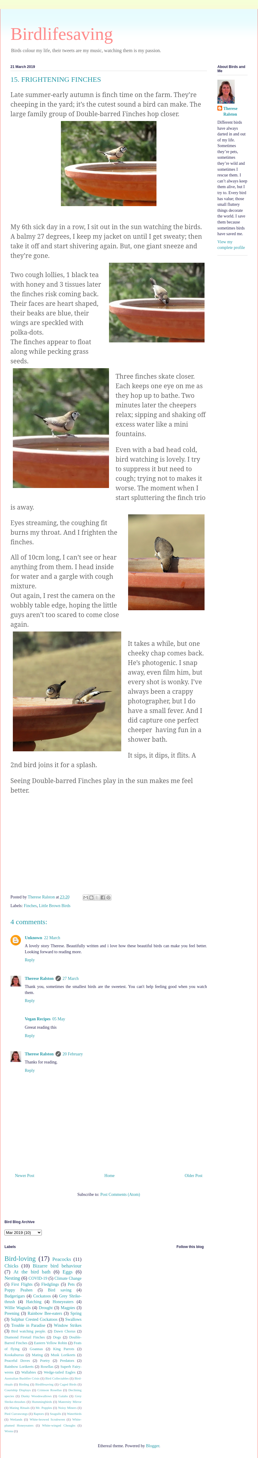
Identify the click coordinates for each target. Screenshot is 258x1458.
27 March (71, 978)
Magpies (68, 1308)
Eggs (68, 1272)
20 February (73, 1054)
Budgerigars (14, 1296)
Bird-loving (20, 1258)
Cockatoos (42, 1296)
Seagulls (55, 1413)
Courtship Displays (17, 1390)
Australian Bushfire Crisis (21, 1378)
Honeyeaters (63, 1302)
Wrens (8, 1431)
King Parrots (63, 1349)
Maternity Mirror (70, 1401)
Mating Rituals (20, 1407)
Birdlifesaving (61, 34)
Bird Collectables (57, 1378)
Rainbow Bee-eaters (45, 1313)
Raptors (38, 1413)
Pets (71, 1284)
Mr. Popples (44, 1407)
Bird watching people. (28, 1331)
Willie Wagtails (17, 1308)
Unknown (33, 938)
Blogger (152, 1446)
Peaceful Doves (17, 1361)
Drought (46, 1308)
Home (110, 1175)
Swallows (73, 1319)
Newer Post (24, 1175)
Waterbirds (74, 1413)
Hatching (33, 1302)
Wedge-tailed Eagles (60, 1372)
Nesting (12, 1278)
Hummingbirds (42, 1401)
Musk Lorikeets (63, 1355)
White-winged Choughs (59, 1425)
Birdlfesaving (44, 1384)
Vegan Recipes (37, 1019)
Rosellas (47, 1367)
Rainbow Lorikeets (18, 1367)
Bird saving (59, 1290)
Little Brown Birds (54, 905)
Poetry (45, 1361)
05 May (58, 1019)
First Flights (22, 1284)
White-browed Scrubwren (47, 1419)
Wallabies (28, 1372)
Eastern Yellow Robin (50, 1343)
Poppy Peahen (18, 1290)
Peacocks (61, 1259)
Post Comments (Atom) (120, 1194)
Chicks (11, 1266)
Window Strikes (68, 1325)
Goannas (36, 1349)
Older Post (194, 1175)
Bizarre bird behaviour (57, 1266)
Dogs (57, 1337)
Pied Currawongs (16, 1413)
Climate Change (68, 1278)
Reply (30, 960)
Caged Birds (68, 1384)
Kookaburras (14, 1355)
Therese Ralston (39, 978)
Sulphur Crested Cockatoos (34, 1319)
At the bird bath (31, 1272)
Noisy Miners (67, 1407)
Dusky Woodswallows (36, 1396)
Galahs (63, 1396)
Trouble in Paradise (28, 1325)
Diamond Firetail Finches (24, 1337)
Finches (30, 905)
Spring (76, 1313)
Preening (11, 1313)
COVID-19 (38, 1278)
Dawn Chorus (64, 1331)
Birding (24, 1384)
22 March (52, 938)
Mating (37, 1355)
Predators (67, 1361)
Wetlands (16, 1419)
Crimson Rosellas (49, 1390)
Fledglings (50, 1284)
